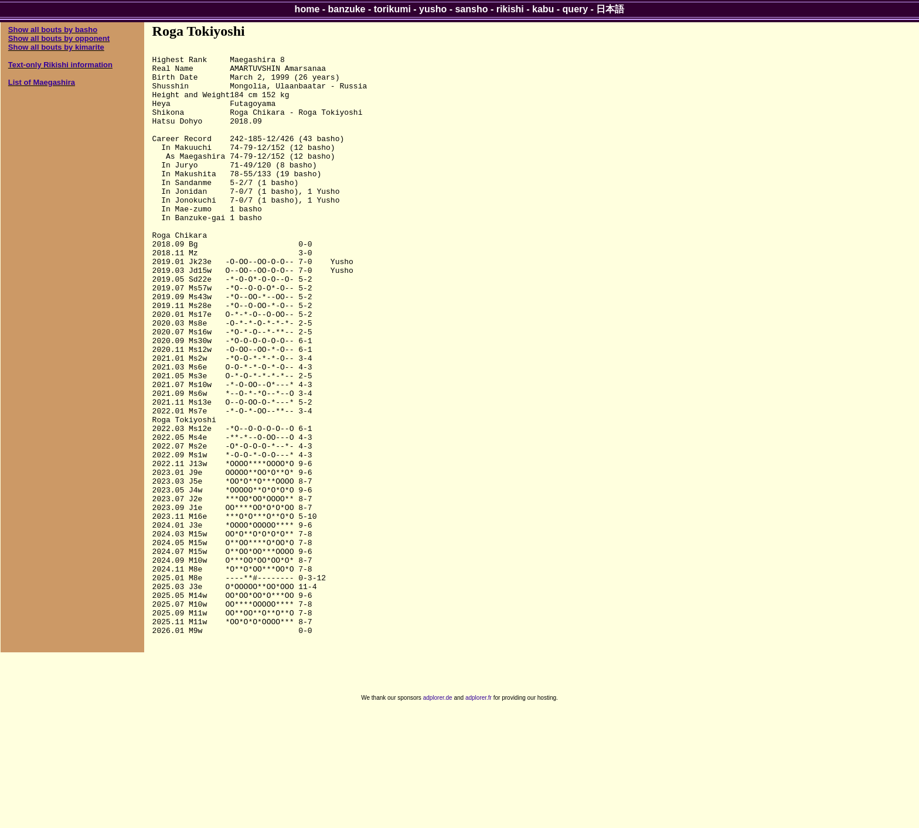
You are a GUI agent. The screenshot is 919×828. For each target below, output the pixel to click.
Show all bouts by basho (52, 29)
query (575, 9)
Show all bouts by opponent (59, 38)
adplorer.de (437, 815)
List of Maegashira (41, 82)
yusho (433, 9)
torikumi (392, 9)
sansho (471, 9)
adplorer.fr (478, 815)
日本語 (610, 9)
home (307, 9)
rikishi (510, 9)
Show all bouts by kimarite (56, 47)
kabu (543, 9)
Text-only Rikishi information (60, 64)
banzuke (347, 9)
